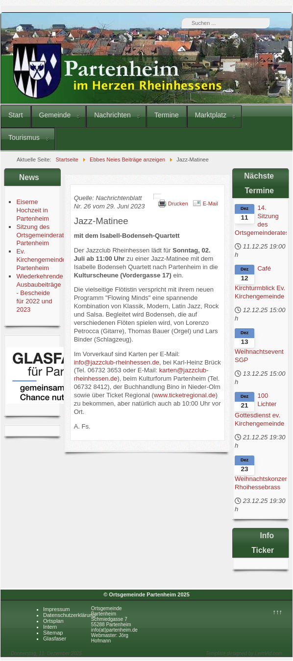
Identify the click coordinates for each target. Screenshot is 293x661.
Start (15, 115)
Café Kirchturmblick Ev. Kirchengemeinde (260, 282)
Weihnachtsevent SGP (259, 356)
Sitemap (53, 633)
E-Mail (210, 203)
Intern (50, 627)
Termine (166, 115)
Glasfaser (54, 638)
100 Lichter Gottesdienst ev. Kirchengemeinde (259, 409)
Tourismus (24, 137)
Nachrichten (112, 115)
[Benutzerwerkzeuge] (157, 197)
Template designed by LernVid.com (244, 653)
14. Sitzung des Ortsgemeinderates (261, 220)
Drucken (178, 203)
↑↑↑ (278, 611)
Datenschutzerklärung (69, 615)
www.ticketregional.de (185, 395)
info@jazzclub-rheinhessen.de (116, 362)
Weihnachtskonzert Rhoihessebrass (261, 483)
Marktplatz (211, 115)
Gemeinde (55, 115)
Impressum (56, 609)
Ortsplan (53, 621)
